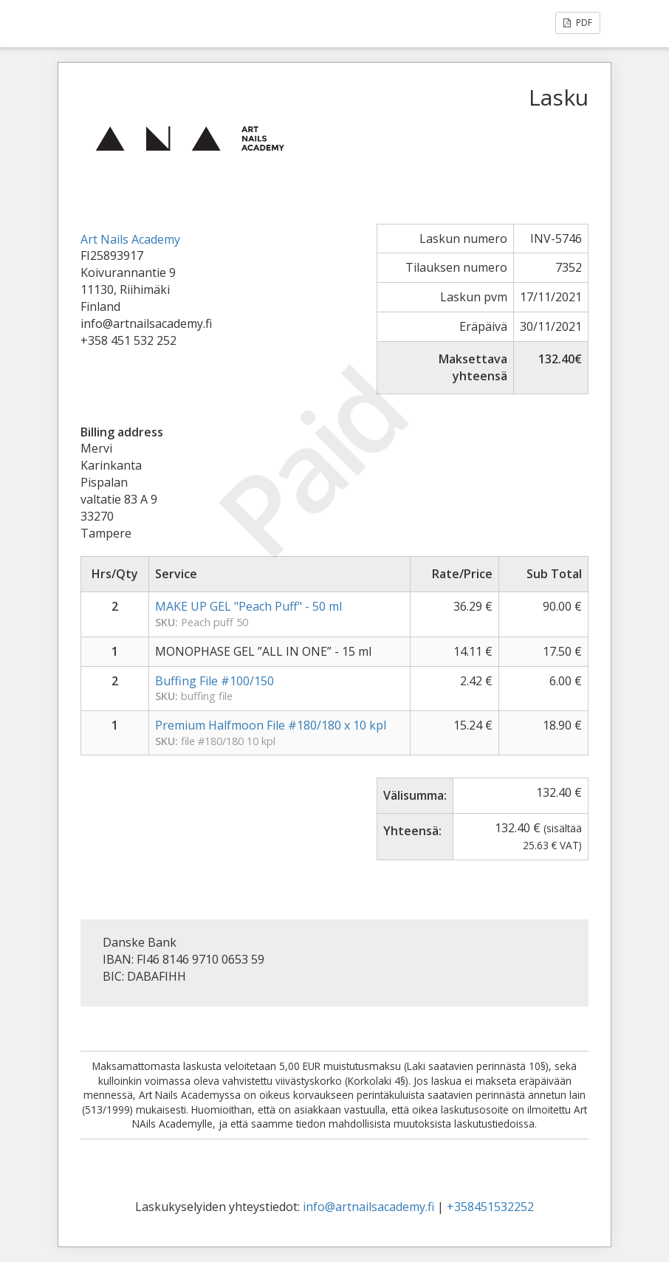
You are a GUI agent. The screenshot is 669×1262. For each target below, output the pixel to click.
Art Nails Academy (130, 239)
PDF (577, 22)
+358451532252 (490, 1206)
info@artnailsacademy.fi (368, 1206)
